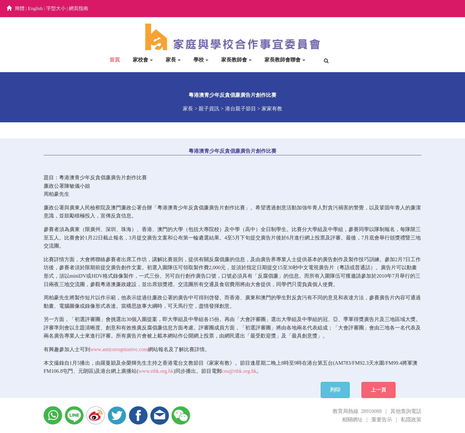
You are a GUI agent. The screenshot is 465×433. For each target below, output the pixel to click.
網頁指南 (78, 8)
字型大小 (56, 8)
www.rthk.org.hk (156, 371)
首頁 (114, 59)
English (35, 8)
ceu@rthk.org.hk (239, 371)
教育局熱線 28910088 (357, 411)
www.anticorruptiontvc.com (119, 349)
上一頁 (378, 390)
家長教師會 (234, 59)
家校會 (140, 59)
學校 (198, 59)
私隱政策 (411, 419)
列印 (335, 390)
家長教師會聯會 (282, 59)
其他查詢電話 (405, 411)
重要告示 (381, 419)
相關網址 (352, 419)
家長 (171, 59)
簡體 (20, 8)
